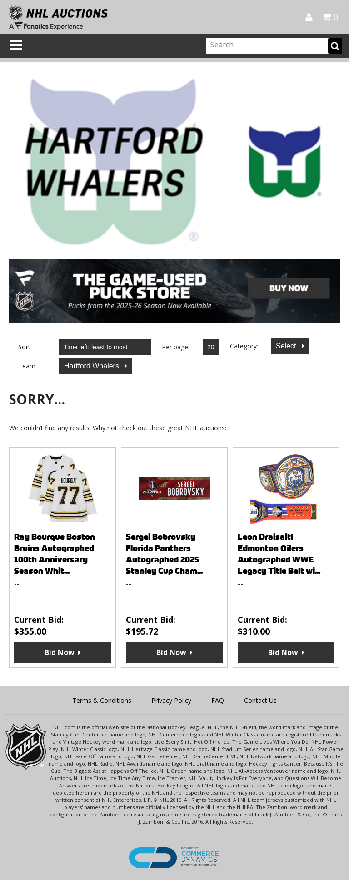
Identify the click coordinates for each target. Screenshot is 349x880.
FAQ (217, 700)
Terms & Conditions (101, 700)
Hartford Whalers (92, 366)
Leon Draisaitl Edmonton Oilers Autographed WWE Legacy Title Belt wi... (279, 554)
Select (287, 346)
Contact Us (260, 700)
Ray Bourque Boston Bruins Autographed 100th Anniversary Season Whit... (54, 554)
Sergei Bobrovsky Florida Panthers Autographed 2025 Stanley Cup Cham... (164, 554)
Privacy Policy (171, 700)
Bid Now (60, 652)
